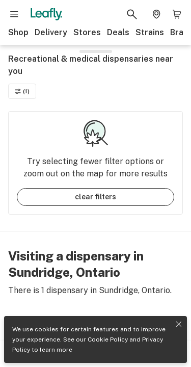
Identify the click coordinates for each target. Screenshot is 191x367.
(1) (22, 91)
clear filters (95, 197)
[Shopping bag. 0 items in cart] (177, 14)
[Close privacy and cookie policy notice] (179, 324)
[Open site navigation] (14, 14)
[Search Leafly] (132, 14)
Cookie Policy (108, 339)
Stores (87, 32)
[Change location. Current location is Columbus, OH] (156, 14)
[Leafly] (46, 14)
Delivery (51, 32)
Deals (118, 32)
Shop (18, 32)
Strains (149, 32)
